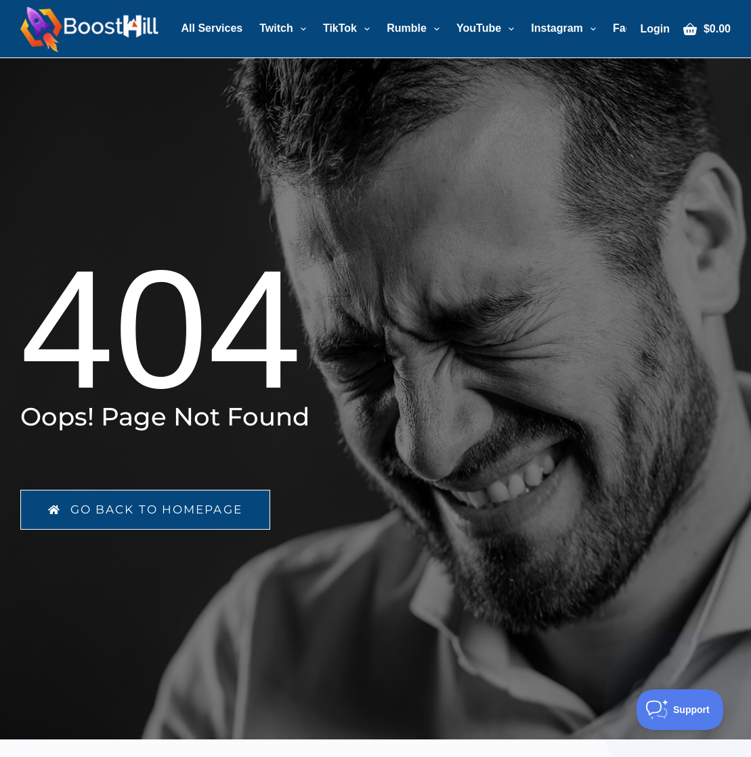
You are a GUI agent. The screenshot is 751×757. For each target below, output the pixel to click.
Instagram (566, 29)
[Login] (655, 29)
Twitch (285, 29)
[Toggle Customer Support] (680, 709)
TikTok (349, 29)
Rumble (416, 29)
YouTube (487, 29)
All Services (212, 28)
